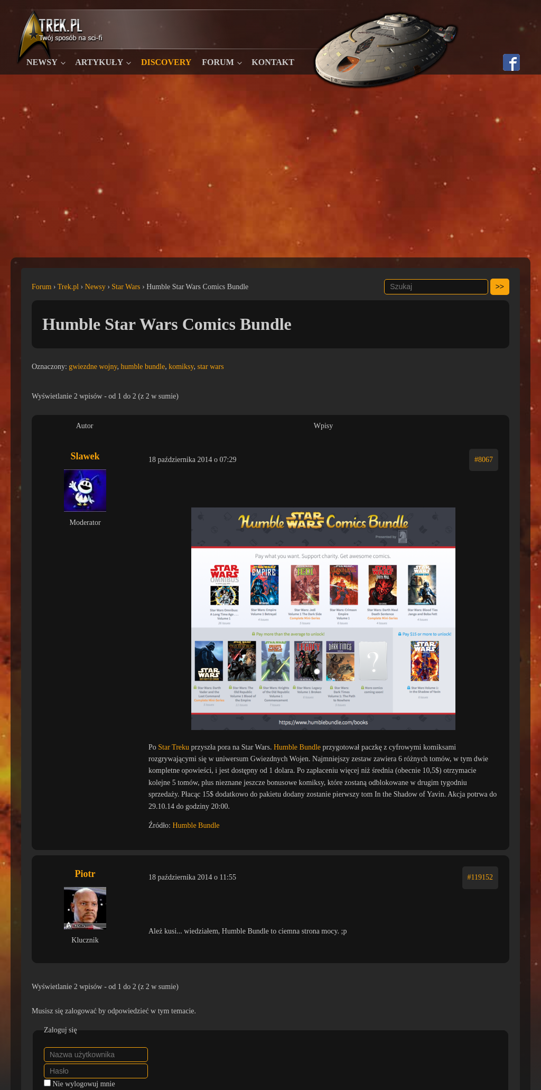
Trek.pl (68, 287)
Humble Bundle (297, 747)
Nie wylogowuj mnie (84, 1084)
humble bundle (143, 367)
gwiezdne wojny (93, 367)
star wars (211, 367)
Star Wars (125, 287)
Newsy (42, 62)
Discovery (166, 62)
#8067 (483, 460)
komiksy (181, 367)
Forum (218, 62)
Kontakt (272, 62)
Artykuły (99, 62)
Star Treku (173, 747)
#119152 (480, 877)
